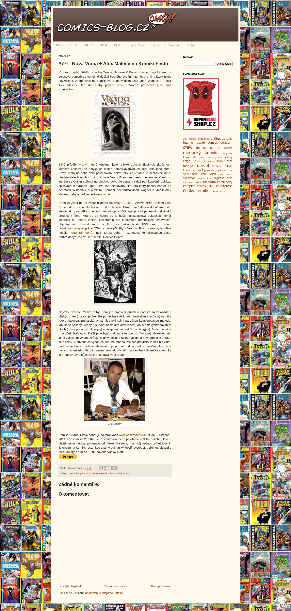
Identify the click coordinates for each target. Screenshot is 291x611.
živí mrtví (216, 191)
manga (188, 166)
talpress (219, 178)
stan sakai (208, 174)
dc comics (205, 148)
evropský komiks (201, 152)
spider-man (190, 174)
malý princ (224, 161)
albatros (219, 138)
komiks (105, 473)
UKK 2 (88, 45)
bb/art (201, 142)
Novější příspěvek (71, 586)
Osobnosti (174, 45)
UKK (73, 45)
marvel (202, 165)
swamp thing (205, 178)
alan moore (204, 138)
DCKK (118, 45)
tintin (230, 178)
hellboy (228, 157)
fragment (228, 153)
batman (188, 142)
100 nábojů (189, 138)
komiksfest (116, 473)
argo (229, 138)
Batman (156, 45)
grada (218, 157)
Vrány (83, 164)
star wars (226, 174)
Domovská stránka (116, 586)
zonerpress (224, 186)
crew (187, 147)
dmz (219, 148)
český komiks (196, 190)
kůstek (197, 161)
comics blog (74, 473)
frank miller (190, 157)
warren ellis (205, 186)
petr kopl (197, 170)
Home (60, 45)
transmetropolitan (192, 182)
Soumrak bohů (81, 232)
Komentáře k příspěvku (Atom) (104, 593)
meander (217, 166)
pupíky (219, 170)
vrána (126, 473)
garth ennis (206, 157)
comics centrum (91, 473)
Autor (191, 45)
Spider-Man (137, 45)
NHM (103, 45)
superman (189, 178)
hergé (186, 161)
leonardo (209, 161)
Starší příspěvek (160, 586)
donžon (228, 148)
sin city (228, 170)
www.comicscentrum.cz (135, 435)
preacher (209, 170)
